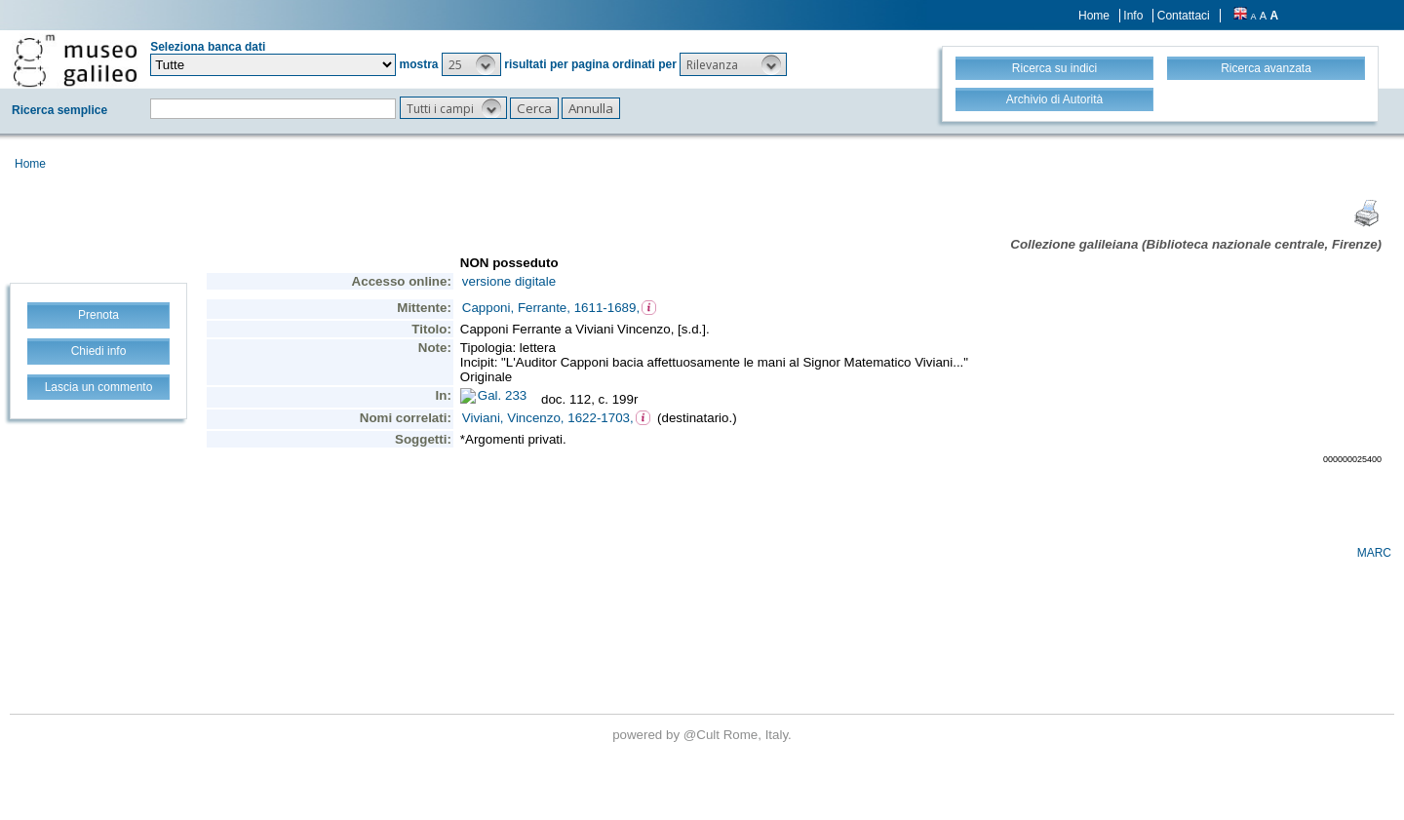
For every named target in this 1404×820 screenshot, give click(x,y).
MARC (1374, 553)
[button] (471, 64)
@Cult (703, 734)
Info (1133, 15)
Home (1094, 15)
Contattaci (1183, 15)
